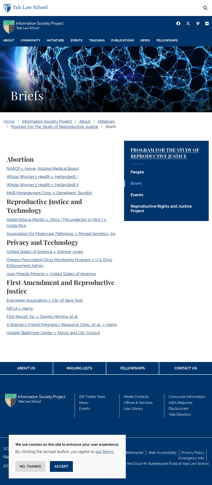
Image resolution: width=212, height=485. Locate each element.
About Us (26, 368)
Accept (61, 466)
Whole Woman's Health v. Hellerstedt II (42, 184)
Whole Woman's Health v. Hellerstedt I (42, 176)
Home (9, 121)
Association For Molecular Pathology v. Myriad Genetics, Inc (61, 233)
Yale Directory (180, 414)
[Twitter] (188, 23)
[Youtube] (207, 23)
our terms (105, 451)
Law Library (133, 409)
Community (30, 40)
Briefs (111, 126)
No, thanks (30, 466)
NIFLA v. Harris (20, 308)
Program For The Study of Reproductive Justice (54, 126)
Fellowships (167, 40)
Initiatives (55, 40)
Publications (122, 40)
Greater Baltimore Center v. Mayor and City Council (53, 332)
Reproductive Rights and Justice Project (161, 208)
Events (76, 40)
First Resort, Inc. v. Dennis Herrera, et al (42, 316)
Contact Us (186, 368)
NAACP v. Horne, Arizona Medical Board (43, 168)
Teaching (97, 40)
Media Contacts (136, 397)
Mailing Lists (79, 368)
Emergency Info (191, 458)
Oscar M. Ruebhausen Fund (155, 464)
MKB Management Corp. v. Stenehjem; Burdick (49, 193)
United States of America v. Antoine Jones (45, 251)
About (8, 40)
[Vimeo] (198, 23)
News (145, 40)
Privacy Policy (192, 453)
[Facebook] (178, 23)
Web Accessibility (162, 453)
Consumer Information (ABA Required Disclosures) (187, 403)
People (137, 172)
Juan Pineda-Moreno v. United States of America (51, 273)
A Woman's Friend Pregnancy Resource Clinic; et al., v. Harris (62, 324)
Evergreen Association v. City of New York (45, 300)
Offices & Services (138, 403)
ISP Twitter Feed (92, 397)
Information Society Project (47, 121)
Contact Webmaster (127, 453)
